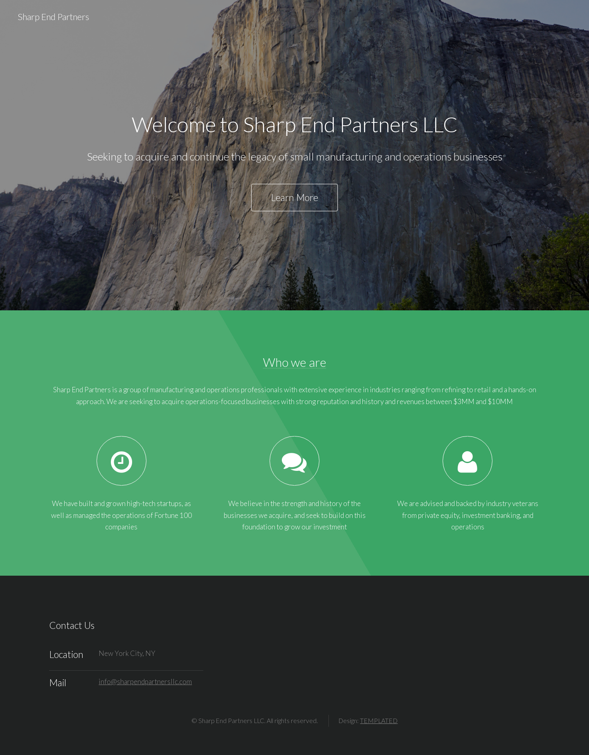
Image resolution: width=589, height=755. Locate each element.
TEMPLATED (379, 720)
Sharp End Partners (53, 16)
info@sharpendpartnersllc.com (145, 681)
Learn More (294, 197)
